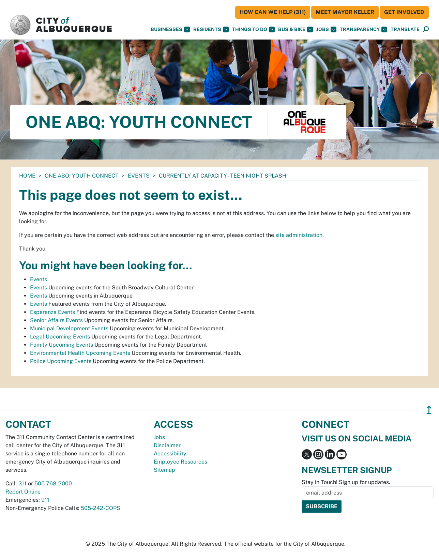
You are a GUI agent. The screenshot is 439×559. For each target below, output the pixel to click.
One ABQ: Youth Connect (82, 175)
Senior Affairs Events (56, 320)
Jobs (326, 29)
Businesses (170, 29)
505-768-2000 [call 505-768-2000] (53, 483)
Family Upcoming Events (61, 345)
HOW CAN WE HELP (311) (273, 12)
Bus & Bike (295, 29)
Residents (211, 29)
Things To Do (253, 29)
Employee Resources (180, 461)
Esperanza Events (52, 312)
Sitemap (164, 470)
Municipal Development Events (69, 328)
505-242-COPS (100, 508)
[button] (405, 29)
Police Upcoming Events (60, 361)
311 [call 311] (22, 483)
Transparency (363, 29)
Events (139, 175)
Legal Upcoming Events (60, 336)
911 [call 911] (45, 500)
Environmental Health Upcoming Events (80, 353)
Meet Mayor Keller (345, 12)
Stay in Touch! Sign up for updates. (346, 482)
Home (27, 175)
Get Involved (404, 12)
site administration (298, 235)
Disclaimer (167, 445)
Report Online (23, 491)
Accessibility (170, 453)
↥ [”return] (429, 410)
